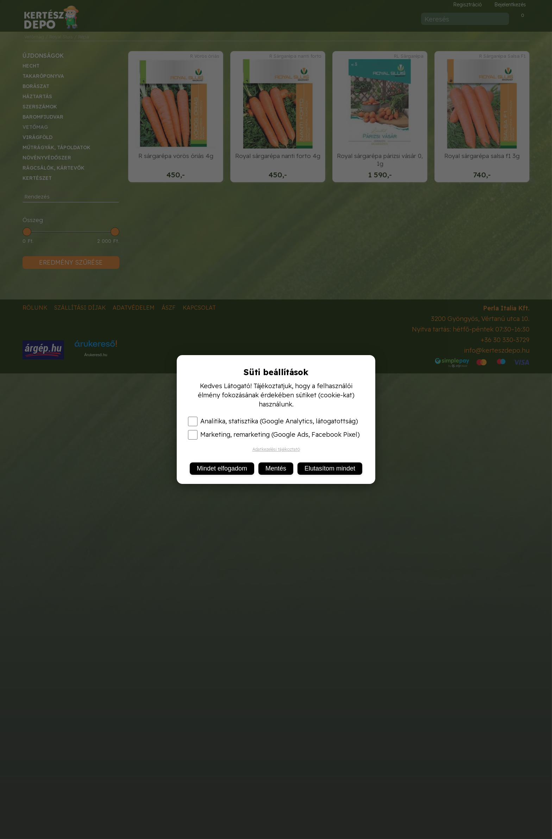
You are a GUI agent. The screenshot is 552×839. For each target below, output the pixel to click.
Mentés (275, 468)
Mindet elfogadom (222, 468)
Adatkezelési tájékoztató (276, 449)
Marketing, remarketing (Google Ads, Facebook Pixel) (274, 434)
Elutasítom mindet (330, 468)
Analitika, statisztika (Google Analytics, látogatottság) (273, 421)
